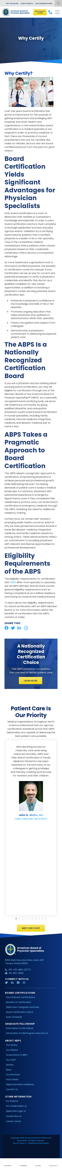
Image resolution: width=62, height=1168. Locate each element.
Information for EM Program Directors (25, 1033)
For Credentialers (43, 3)
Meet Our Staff (31, 928)
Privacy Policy (19, 1143)
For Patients (27, 3)
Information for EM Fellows (19, 1028)
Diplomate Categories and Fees (22, 1007)
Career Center (13, 1121)
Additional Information (38, 1143)
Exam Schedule (14, 1017)
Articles (10, 1064)
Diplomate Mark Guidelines (20, 1084)
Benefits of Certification (18, 1002)
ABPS (13, 582)
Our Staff (11, 1059)
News (8, 1069)
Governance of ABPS (16, 1054)
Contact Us (12, 1089)
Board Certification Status (19, 1012)
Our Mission (12, 1049)
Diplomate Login (40, 12)
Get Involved (12, 3)
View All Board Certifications (20, 997)
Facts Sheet (12, 1079)
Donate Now (12, 1116)
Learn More (30, 680)
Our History (12, 1045)
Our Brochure (13, 1074)
